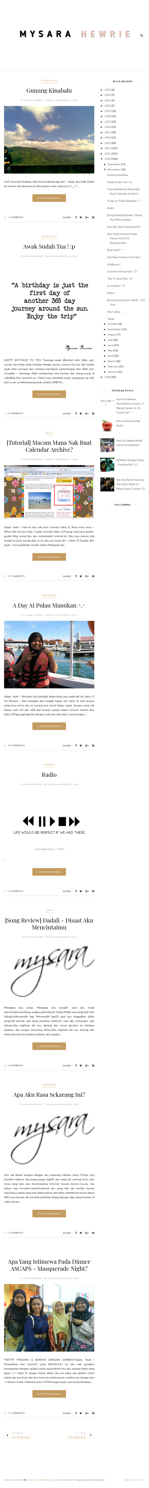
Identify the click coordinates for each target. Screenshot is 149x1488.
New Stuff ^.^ (115, 250)
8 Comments (15, 413)
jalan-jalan (49, 80)
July (110, 339)
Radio (49, 774)
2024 (108, 95)
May (110, 350)
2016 (108, 126)
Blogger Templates (91, 1480)
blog (49, 432)
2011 (108, 153)
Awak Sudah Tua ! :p (49, 246)
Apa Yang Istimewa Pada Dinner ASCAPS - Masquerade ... (122, 238)
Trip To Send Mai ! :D (119, 278)
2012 (108, 148)
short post (49, 236)
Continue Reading (49, 198)
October (113, 323)
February (113, 366)
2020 (108, 105)
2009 (108, 377)
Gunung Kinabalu (49, 90)
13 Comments (16, 576)
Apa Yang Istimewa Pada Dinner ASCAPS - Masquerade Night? (49, 1265)
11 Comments (16, 1413)
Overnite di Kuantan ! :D (122, 271)
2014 (108, 137)
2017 (108, 121)
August (112, 334)
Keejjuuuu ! (114, 264)
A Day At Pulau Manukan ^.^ (49, 605)
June (110, 345)
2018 (108, 116)
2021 (108, 100)
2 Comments (15, 1065)
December (114, 164)
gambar (49, 764)
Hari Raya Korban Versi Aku (123, 257)
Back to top (135, 1480)
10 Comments (16, 745)
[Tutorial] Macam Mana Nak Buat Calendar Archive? (49, 446)
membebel (49, 1084)
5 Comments (15, 891)
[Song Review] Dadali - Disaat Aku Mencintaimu (49, 923)
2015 (108, 132)
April (110, 355)
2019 (108, 111)
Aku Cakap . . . (115, 311)
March (111, 361)
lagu (49, 910)
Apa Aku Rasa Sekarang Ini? (49, 1094)
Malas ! (111, 292)
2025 (108, 89)
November (114, 169)
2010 (108, 158)
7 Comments (15, 217)
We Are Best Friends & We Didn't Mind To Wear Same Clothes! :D (130, 484)
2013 (108, 143)
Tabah (110, 318)
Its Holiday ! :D (116, 285)
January (112, 371)
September (114, 329)
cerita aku (49, 595)
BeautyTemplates (42, 1480)
